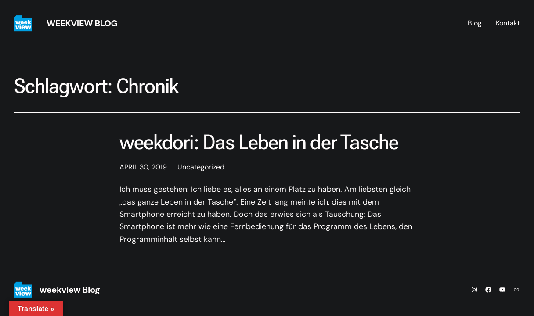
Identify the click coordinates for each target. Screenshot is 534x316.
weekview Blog (82, 23)
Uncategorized (200, 167)
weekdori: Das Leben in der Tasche (258, 142)
